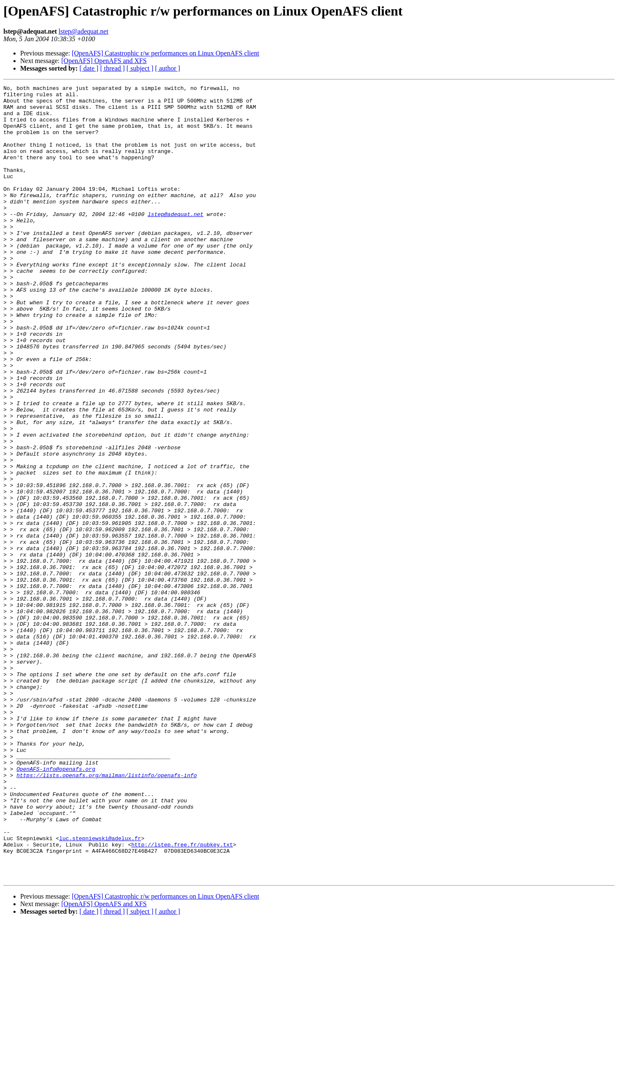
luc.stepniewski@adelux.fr (100, 989)
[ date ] (88, 68)
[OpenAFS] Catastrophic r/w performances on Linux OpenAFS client (165, 53)
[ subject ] (140, 68)
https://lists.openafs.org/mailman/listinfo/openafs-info (106, 914)
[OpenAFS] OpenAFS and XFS (104, 60)
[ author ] (167, 68)
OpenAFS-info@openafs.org (55, 906)
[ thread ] (112, 68)
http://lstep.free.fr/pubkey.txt (182, 997)
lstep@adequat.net (83, 31)
